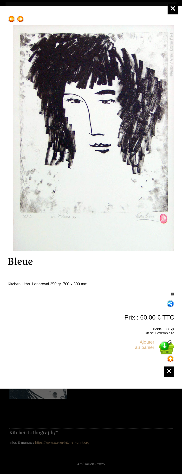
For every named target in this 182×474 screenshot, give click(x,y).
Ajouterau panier (144, 344)
